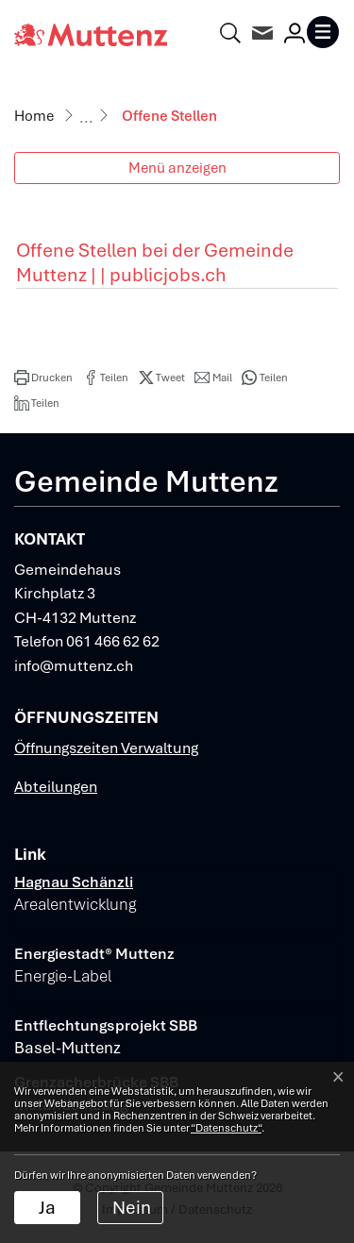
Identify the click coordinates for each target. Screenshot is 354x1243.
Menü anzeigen (177, 167)
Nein (131, 1207)
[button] (43, 377)
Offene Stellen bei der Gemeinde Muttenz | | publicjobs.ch (155, 263)
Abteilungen (55, 787)
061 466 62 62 (113, 641)
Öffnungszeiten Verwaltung (106, 748)
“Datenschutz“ (226, 1127)
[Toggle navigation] (323, 32)
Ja (47, 1207)
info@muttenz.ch (73, 666)
